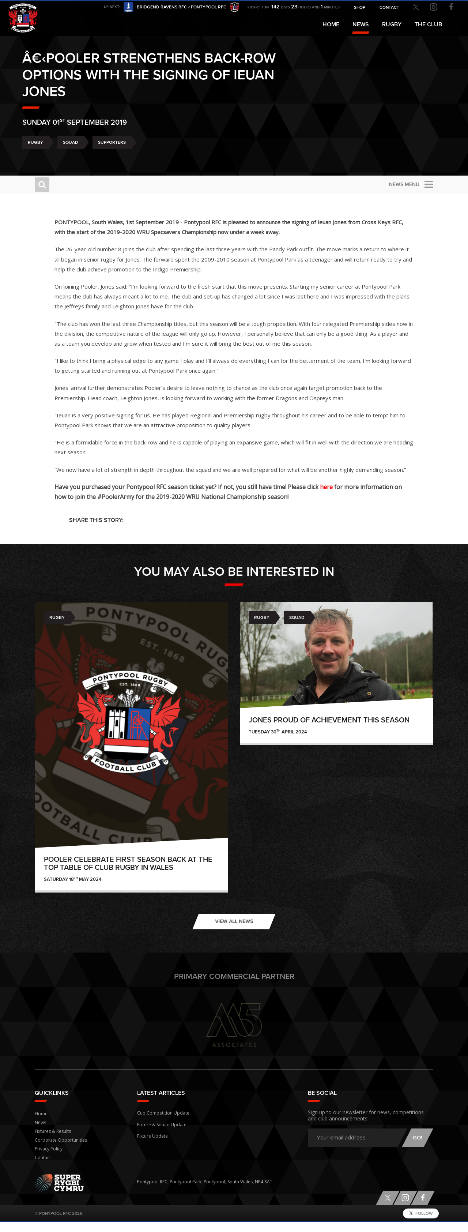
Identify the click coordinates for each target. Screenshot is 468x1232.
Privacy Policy (49, 1159)
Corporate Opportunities (61, 1150)
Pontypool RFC (22, 17)
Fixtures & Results (53, 1141)
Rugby (48, 151)
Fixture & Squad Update (161, 1132)
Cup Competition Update (163, 1122)
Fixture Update (152, 1143)
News (360, 24)
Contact (43, 1167)
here (341, 497)
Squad (83, 151)
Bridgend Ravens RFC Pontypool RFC (181, 7)
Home (330, 24)
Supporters (124, 151)
